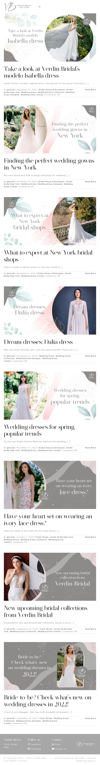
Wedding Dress (28, 92)
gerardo (11, 89)
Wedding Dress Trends (32, 95)
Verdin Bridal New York (61, 537)
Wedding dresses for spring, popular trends (39, 430)
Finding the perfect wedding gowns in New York (49, 164)
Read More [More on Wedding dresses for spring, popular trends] (90, 448)
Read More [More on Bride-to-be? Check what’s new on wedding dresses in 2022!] (90, 718)
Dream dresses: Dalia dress (38, 342)
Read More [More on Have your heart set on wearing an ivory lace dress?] (90, 537)
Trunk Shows (42, 537)
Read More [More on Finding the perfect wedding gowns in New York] (90, 181)
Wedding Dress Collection (51, 92)
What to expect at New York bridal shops (48, 256)
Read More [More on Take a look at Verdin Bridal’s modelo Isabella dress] (90, 89)
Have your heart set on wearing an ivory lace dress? (48, 519)
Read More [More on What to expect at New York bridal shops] (90, 273)
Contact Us (61, 749)
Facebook (36, 744)
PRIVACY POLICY (18, 761)
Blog (6, 747)
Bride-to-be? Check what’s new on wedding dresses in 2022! (47, 701)
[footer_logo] (86, 742)
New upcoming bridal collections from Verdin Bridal (45, 611)
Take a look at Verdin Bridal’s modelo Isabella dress (42, 72)
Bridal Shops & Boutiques (52, 89)
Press (57, 744)
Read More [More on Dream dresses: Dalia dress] (90, 356)
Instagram (36, 749)
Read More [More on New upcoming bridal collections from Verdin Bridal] (90, 629)
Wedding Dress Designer (50, 184)
